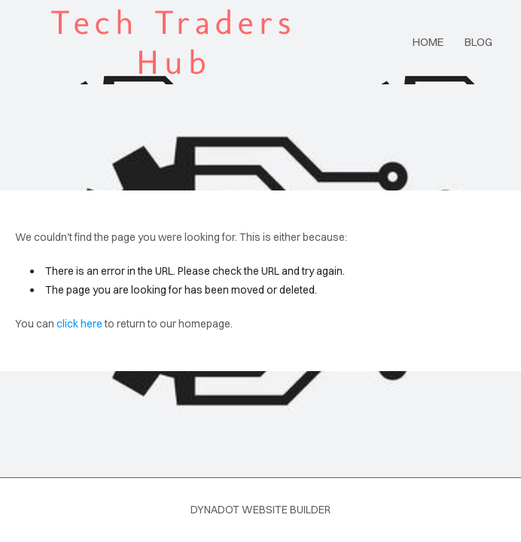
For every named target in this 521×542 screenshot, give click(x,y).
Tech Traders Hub (173, 42)
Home (428, 42)
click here (79, 323)
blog (478, 42)
